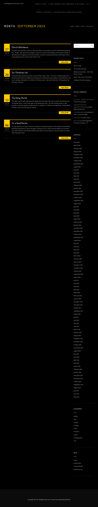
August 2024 (77, 203)
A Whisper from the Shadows (82, 80)
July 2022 (76, 280)
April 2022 (76, 289)
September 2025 (78, 164)
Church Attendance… (20, 47)
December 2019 (78, 375)
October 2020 (77, 345)
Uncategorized (78, 438)
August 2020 (77, 351)
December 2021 (78, 302)
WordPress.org (78, 469)
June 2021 (76, 320)
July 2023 (76, 243)
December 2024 (78, 191)
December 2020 (78, 338)
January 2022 (77, 299)
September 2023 (78, 237)
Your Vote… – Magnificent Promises (84, 99)
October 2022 (77, 271)
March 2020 (77, 366)
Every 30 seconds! (81, 102)
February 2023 (78, 259)
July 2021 (76, 317)
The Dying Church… (20, 97)
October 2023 (77, 234)
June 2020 (76, 357)
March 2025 (77, 182)
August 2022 (77, 277)
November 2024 (78, 194)
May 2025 (76, 176)
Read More (64, 62)
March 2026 (77, 145)
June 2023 (76, 246)
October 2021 (77, 308)
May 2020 (76, 360)
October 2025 (77, 161)
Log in (75, 460)
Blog (77, 26)
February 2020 (78, 369)
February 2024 (78, 222)
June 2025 (76, 173)
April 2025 (76, 179)
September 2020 (78, 348)
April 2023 (76, 253)
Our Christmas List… (20, 72)
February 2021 (78, 332)
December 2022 (78, 265)
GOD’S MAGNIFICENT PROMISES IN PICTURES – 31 (69, 4)
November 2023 (78, 231)
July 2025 (76, 170)
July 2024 (76, 207)
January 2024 (77, 225)
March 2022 (77, 292)
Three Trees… (87, 117)
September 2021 (78, 311)
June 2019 (76, 394)
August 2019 (77, 388)
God (75, 419)
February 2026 (78, 148)
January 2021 (77, 335)
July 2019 (76, 391)
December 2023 (78, 228)
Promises (76, 431)
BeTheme (67, 500)
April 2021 (76, 326)
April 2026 (76, 142)
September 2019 (78, 385)
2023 (82, 26)
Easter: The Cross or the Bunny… (83, 77)
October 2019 (77, 381)
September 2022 (78, 274)
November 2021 (78, 305)
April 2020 (76, 363)
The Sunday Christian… (80, 69)
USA (75, 441)
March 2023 (77, 256)
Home (38, 4)
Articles (76, 416)
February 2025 (78, 185)
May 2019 (76, 397)
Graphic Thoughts (44, 12)
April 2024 (76, 216)
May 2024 (76, 213)
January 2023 (77, 262)
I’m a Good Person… (20, 123)
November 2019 (78, 378)
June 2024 (76, 210)
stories (76, 434)
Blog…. (45, 4)
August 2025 (77, 167)
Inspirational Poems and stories (68, 12)
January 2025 (77, 188)
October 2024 (77, 197)
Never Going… (78, 66)
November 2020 (78, 341)
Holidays (76, 425)
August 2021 (77, 314)
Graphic (76, 422)
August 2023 (77, 240)
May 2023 (76, 250)
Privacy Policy (55, 500)
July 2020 (76, 354)
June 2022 (76, 283)
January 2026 (77, 151)
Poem (75, 428)
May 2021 (76, 323)
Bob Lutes (77, 120)
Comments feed (78, 466)
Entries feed (77, 463)
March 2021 (77, 329)
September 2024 (78, 200)
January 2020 (77, 372)
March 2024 (77, 219)
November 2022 (78, 268)
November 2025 (78, 157)
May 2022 (76, 286)
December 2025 (78, 154)
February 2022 (78, 296)
